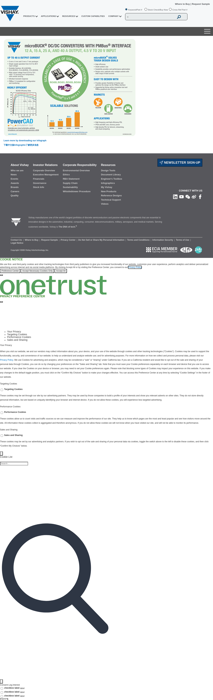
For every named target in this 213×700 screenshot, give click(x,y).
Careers (15, 191)
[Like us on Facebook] (200, 196)
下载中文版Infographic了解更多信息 (21, 145)
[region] (106, 267)
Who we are (17, 170)
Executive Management (46, 174)
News (14, 174)
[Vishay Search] (150, 16)
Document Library (111, 174)
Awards (15, 183)
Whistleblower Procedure (77, 191)
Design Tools (108, 170)
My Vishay (106, 187)
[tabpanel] (106, 361)
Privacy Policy (134, 267)
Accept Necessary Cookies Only (37, 271)
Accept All (60, 271)
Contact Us (17, 240)
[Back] (1, 454)
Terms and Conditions (138, 240)
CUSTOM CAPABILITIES (93, 16)
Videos (104, 204)
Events (14, 178)
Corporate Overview (44, 170)
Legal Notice (17, 243)
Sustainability (70, 187)
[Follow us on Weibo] (194, 196)
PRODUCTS (29, 16)
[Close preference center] (1, 301)
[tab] (110, 331)
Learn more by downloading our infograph (25, 140)
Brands (15, 187)
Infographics (108, 183)
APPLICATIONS (48, 16)
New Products (108, 191)
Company (113, 16)
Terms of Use (183, 240)
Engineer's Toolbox (111, 178)
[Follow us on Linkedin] (175, 196)
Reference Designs (111, 195)
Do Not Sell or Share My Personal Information (101, 240)
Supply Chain (70, 183)
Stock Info (38, 187)
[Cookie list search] (14, 463)
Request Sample (49, 240)
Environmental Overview (76, 170)
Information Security (163, 240)
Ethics (66, 174)
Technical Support (111, 199)
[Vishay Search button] (178, 16)
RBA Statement (71, 178)
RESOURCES (68, 16)
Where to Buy (182, 4)
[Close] (1, 275)
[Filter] (1, 681)
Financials (38, 178)
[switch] (2, 390)
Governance (39, 183)
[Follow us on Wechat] (187, 196)
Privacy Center (68, 240)
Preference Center (10, 271)
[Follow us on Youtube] (181, 196)
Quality (14, 195)
